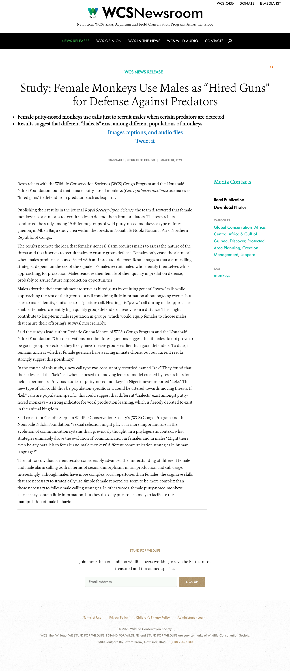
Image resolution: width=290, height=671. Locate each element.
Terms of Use (92, 617)
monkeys (222, 275)
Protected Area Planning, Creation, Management (239, 248)
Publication (229, 199)
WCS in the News (144, 41)
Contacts (214, 41)
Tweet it (145, 141)
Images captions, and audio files (145, 132)
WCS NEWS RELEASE (144, 72)
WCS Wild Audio (182, 41)
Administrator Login (191, 617)
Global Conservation (233, 227)
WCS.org (225, 3)
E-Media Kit (270, 3)
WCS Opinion (109, 41)
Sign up (192, 581)
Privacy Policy (118, 617)
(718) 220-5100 (182, 642)
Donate (246, 3)
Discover (237, 241)
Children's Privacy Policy (153, 617)
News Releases (76, 41)
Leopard (248, 254)
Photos (230, 207)
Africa (259, 227)
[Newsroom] (145, 14)
